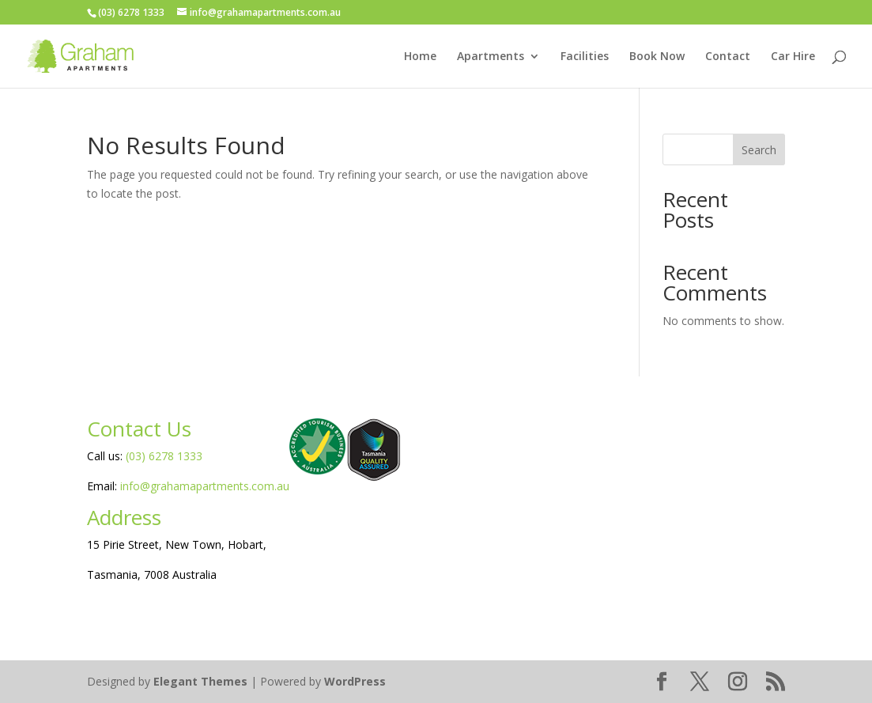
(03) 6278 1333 (164, 455)
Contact (727, 57)
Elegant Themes (200, 681)
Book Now (657, 57)
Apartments (490, 57)
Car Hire (793, 57)
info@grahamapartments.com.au (204, 485)
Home (420, 57)
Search (759, 149)
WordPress (355, 681)
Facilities (585, 57)
